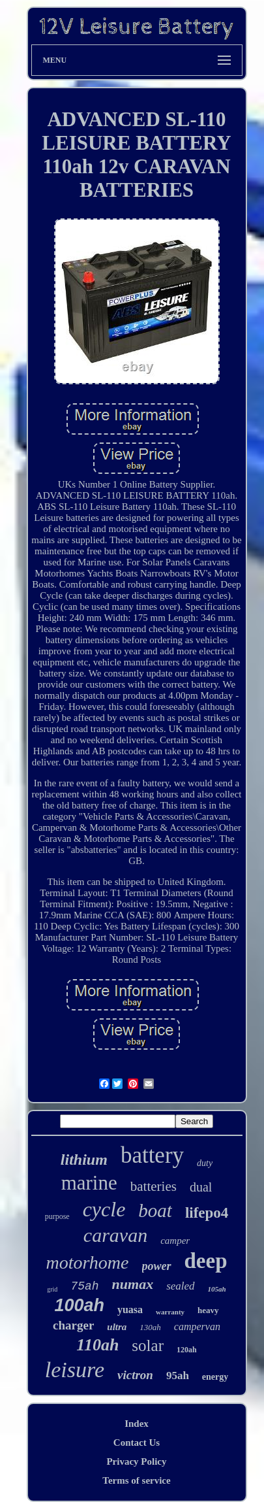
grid (52, 1289)
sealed (180, 1286)
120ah (187, 1349)
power (156, 1266)
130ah (150, 1327)
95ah (177, 1375)
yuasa (130, 1309)
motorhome (87, 1262)
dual (201, 1187)
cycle (104, 1209)
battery (152, 1155)
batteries (153, 1186)
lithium (84, 1159)
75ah (84, 1286)
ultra (116, 1327)
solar (148, 1345)
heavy (208, 1310)
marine (89, 1182)
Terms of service (136, 1480)
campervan (197, 1326)
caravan (115, 1235)
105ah (217, 1289)
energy (215, 1377)
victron (135, 1375)
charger (73, 1325)
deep (205, 1261)
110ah (97, 1344)
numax (133, 1284)
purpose (57, 1216)
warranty (170, 1312)
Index (137, 1423)
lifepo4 (206, 1213)
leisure (74, 1370)
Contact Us (136, 1442)
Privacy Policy (136, 1461)
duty (205, 1163)
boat (155, 1210)
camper (175, 1240)
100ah (79, 1305)
